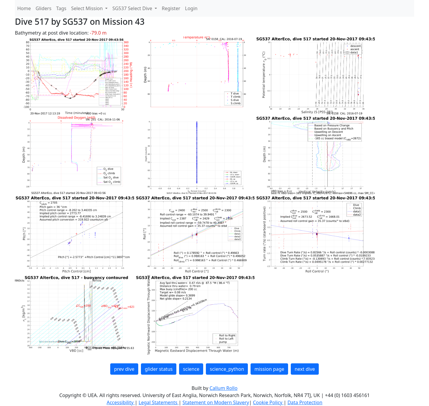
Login (191, 8)
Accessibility (121, 402)
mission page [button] (269, 369)
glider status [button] (158, 369)
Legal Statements (158, 402)
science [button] (191, 369)
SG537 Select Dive (132, 8)
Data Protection (304, 402)
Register (171, 8)
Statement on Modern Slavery (216, 402)
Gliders (44, 8)
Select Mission (87, 8)
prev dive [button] (124, 369)
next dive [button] (305, 369)
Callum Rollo (223, 388)
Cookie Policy (268, 402)
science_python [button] (227, 369)
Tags (61, 8)
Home (24, 8)
